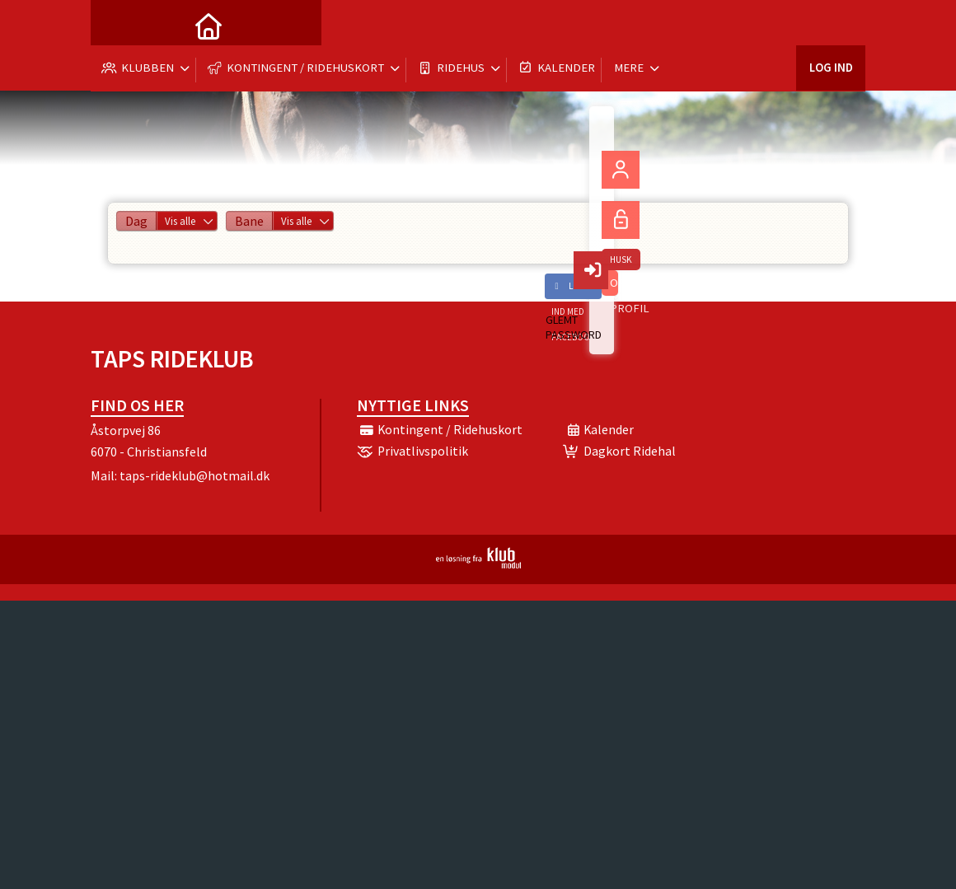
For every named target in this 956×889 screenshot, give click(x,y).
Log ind (830, 24)
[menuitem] (115, 24)
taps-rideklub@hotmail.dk (194, 475)
